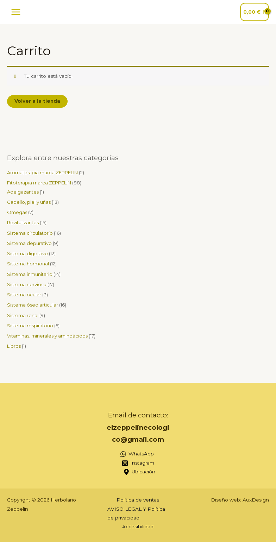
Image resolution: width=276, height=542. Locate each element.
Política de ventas (138, 500)
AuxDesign (256, 500)
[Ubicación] (139, 472)
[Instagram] (138, 463)
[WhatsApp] (137, 454)
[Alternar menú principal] (15, 11)
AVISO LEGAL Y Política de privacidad (136, 513)
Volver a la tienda (37, 101)
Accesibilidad (137, 526)
